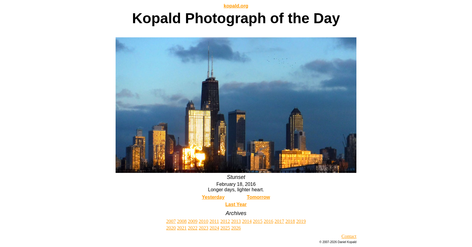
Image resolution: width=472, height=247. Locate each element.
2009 (192, 221)
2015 (257, 221)
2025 (225, 227)
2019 (301, 221)
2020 (171, 227)
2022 (192, 227)
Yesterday (213, 197)
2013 (236, 221)
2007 (171, 221)
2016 (268, 221)
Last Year (236, 204)
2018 (290, 221)
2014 (247, 221)
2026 (236, 227)
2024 (214, 227)
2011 (214, 221)
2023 (203, 227)
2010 (203, 221)
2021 (182, 227)
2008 (182, 221)
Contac (348, 236)
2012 (225, 221)
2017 (279, 221)
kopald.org (236, 5)
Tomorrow (258, 197)
